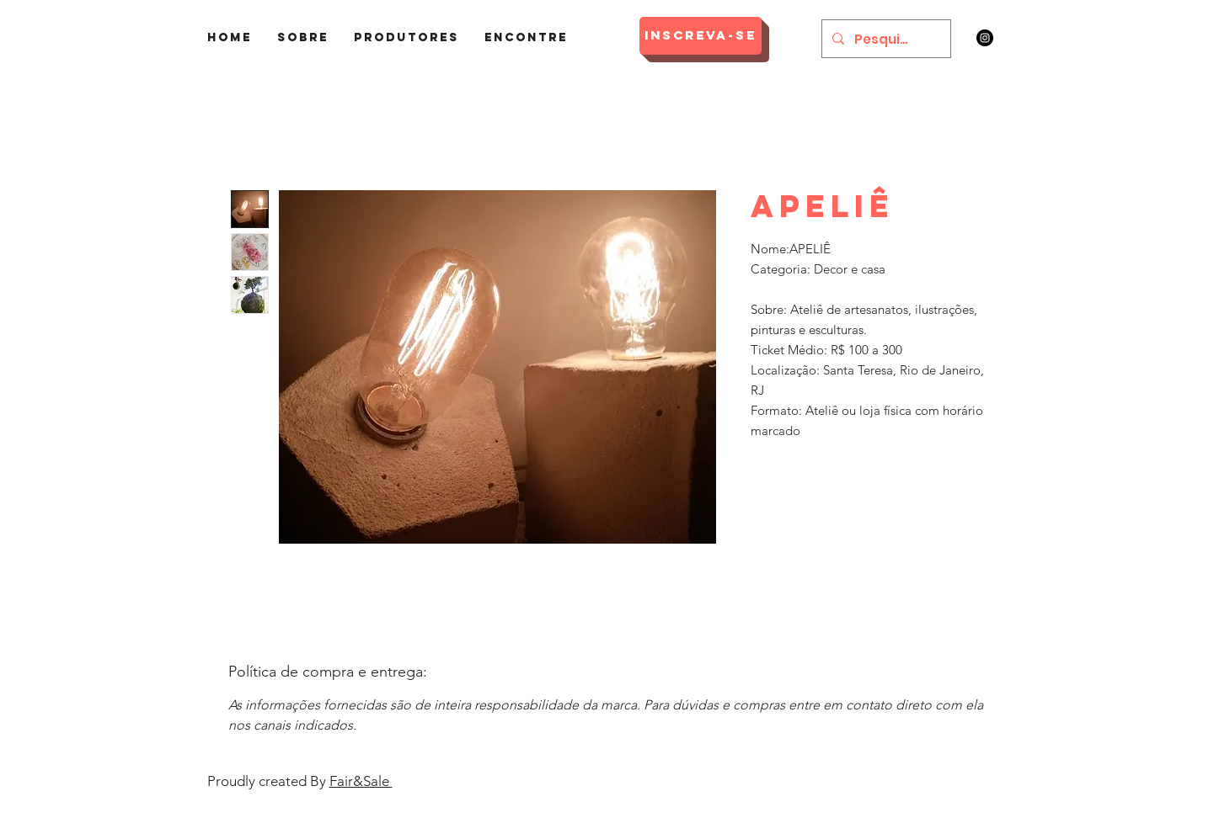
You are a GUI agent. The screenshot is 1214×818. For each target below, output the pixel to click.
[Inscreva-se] (700, 36)
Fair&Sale (361, 781)
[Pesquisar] (884, 38)
